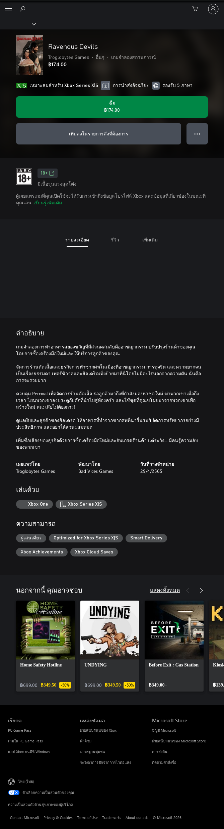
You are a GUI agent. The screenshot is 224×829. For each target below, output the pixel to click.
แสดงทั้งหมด (165, 589)
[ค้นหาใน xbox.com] (23, 8)
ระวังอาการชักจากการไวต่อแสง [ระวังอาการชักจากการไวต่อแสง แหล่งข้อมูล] (105, 762)
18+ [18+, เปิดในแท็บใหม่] (47, 173)
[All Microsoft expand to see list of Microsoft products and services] (8, 9)
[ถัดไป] (201, 590)
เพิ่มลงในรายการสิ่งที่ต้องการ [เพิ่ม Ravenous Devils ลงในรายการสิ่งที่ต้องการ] (98, 133)
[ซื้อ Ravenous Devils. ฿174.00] (112, 107)
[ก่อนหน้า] (188, 590)
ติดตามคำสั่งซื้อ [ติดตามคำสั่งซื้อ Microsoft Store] (164, 762)
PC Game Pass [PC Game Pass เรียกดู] (19, 730)
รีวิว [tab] (115, 239)
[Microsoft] (111, 5)
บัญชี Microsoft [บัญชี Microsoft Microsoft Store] (164, 730)
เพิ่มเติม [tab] (150, 239)
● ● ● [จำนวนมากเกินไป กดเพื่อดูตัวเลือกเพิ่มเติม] (197, 133)
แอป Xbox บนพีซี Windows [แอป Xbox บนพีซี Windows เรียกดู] (29, 751)
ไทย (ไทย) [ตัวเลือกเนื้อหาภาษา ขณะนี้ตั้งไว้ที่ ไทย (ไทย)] (26, 781)
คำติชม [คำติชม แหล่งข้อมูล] (85, 741)
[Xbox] (17, 23)
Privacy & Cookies (58, 817)
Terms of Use (87, 817)
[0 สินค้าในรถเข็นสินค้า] (197, 9)
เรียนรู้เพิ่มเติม (47, 202)
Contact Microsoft (24, 817)
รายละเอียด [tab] (77, 239)
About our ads (137, 817)
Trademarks (111, 817)
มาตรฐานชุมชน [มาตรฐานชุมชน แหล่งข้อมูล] (92, 751)
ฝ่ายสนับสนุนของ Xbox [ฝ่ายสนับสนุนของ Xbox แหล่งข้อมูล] (98, 730)
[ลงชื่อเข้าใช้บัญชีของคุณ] (213, 9)
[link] (45, 646)
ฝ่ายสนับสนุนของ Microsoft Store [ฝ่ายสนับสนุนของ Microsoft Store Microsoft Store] (179, 741)
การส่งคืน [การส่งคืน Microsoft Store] (159, 751)
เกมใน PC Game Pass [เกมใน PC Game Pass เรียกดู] (25, 741)
